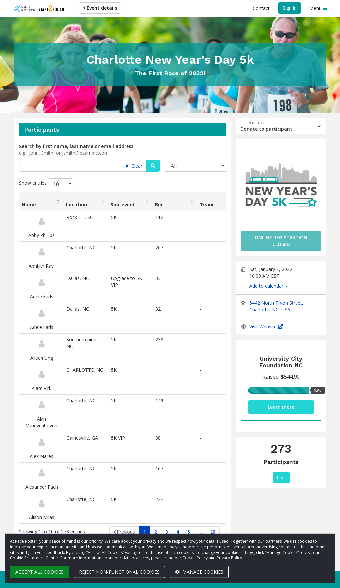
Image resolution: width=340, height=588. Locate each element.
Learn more (281, 407)
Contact (261, 8)
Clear (134, 166)
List (281, 477)
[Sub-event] (195, 166)
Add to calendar (268, 286)
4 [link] (177, 532)
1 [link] (144, 532)
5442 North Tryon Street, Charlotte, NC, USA (276, 306)
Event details (100, 8)
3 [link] (166, 532)
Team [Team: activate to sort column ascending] (206, 204)
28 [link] (212, 532)
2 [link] (155, 532)
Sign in (290, 8)
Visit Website (266, 326)
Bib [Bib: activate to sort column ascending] (158, 204)
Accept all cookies (39, 572)
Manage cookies (199, 572)
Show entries (46, 183)
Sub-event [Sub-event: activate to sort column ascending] (123, 204)
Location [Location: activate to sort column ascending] (76, 204)
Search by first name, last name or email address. (77, 146)
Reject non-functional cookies (119, 572)
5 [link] (188, 532)
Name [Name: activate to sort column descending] (29, 204)
